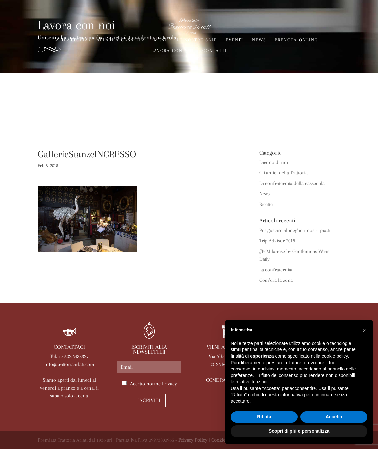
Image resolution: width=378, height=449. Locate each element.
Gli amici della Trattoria (283, 173)
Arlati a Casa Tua (121, 40)
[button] (364, 331)
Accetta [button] (334, 416)
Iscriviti (149, 400)
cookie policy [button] (335, 356)
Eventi (234, 40)
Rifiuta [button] (264, 416)
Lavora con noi (172, 50)
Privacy (169, 384)
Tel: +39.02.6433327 (69, 356)
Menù (161, 40)
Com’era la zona (276, 280)
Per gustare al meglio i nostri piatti (294, 230)
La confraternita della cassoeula (292, 183)
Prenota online (296, 40)
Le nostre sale (197, 40)
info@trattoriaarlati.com (69, 364)
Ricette (266, 204)
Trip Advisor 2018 (277, 241)
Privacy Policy (192, 440)
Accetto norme (153, 384)
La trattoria (70, 40)
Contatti (214, 50)
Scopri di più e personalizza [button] (299, 431)
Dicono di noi (273, 162)
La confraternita (275, 270)
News (259, 40)
